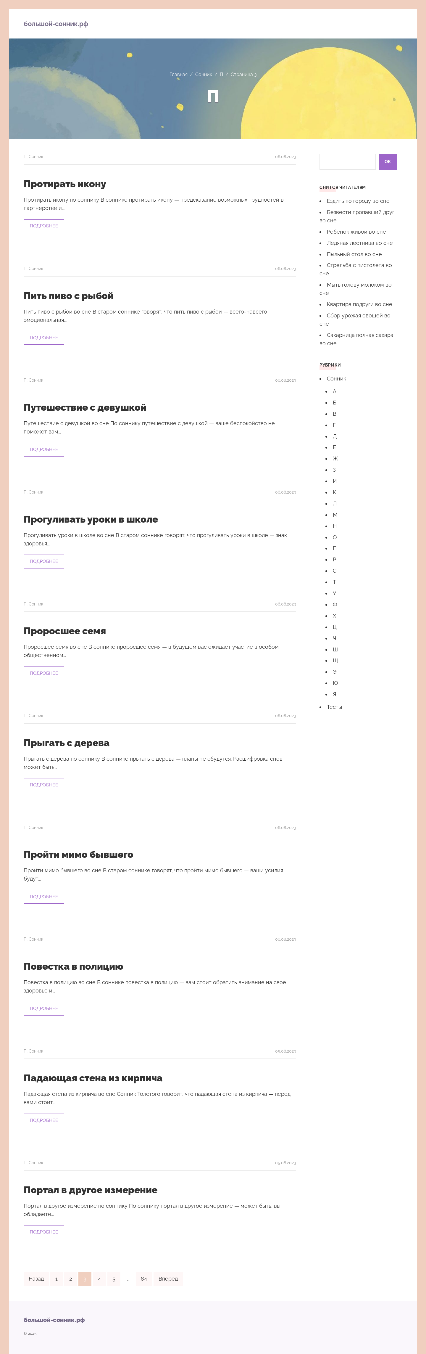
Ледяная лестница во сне (360, 243)
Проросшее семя (65, 629)
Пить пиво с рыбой (69, 295)
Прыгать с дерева (66, 740)
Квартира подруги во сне (359, 304)
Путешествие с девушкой (85, 406)
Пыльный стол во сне (354, 254)
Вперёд (168, 1275)
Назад (36, 1275)
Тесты (334, 707)
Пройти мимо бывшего (78, 852)
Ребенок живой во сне (356, 232)
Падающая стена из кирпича (93, 1075)
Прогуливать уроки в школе (91, 518)
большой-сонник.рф (56, 24)
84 (144, 1275)
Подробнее (44, 225)
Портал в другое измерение (90, 1186)
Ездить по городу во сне (358, 201)
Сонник (36, 156)
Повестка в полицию (73, 963)
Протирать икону (65, 183)
